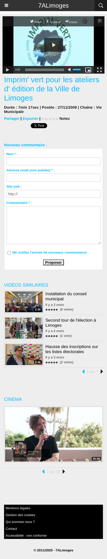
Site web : (14, 186)
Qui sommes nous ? (20, 522)
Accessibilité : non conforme (26, 535)
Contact (11, 529)
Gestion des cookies (20, 515)
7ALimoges (53, 5)
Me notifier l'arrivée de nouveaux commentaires (49, 252)
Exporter (30, 118)
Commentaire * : (19, 203)
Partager (12, 118)
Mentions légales (18, 508)
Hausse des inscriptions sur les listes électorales (71, 349)
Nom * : (12, 154)
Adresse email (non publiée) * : (30, 170)
